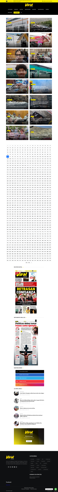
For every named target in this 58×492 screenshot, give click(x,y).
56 (12, 152)
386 (27, 191)
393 (45, 191)
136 (32, 161)
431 (50, 196)
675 (30, 227)
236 (12, 174)
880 (47, 251)
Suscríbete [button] (16, 12)
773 (50, 238)
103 (40, 156)
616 (17, 220)
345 (15, 187)
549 (30, 211)
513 (30, 207)
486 (7, 205)
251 (50, 174)
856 (32, 249)
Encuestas (10, 12)
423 (30, 196)
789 (45, 240)
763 (25, 238)
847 (10, 249)
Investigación (27, 9)
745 (25, 236)
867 (15, 251)
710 (27, 231)
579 (15, 216)
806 (42, 242)
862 (47, 249)
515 (35, 207)
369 (30, 189)
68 (42, 152)
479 (35, 203)
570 (37, 214)
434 (12, 198)
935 (50, 258)
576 (7, 216)
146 (12, 163)
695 (35, 229)
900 (7, 256)
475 (25, 203)
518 (42, 207)
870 (22, 251)
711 (30, 231)
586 (32, 216)
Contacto (29, 441)
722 (12, 233)
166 (17, 165)
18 (7, 147)
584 (27, 216)
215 (50, 169)
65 (35, 152)
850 (17, 249)
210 (37, 169)
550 (32, 211)
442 (32, 198)
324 (7, 185)
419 (20, 196)
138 (37, 161)
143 (50, 161)
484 (47, 203)
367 (25, 189)
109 (10, 158)
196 (47, 167)
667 (10, 227)
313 (25, 183)
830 (12, 247)
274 (17, 178)
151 (25, 163)
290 (12, 180)
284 (42, 178)
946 (32, 260)
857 (35, 249)
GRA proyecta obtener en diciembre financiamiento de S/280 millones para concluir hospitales (17, 26)
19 (10, 147)
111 (15, 158)
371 (35, 189)
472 (17, 203)
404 (27, 194)
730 (32, 233)
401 (20, 194)
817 (25, 244)
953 (50, 260)
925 (25, 258)
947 (35, 260)
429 (45, 196)
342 (7, 187)
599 (20, 218)
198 (7, 169)
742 (17, 236)
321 (45, 183)
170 (27, 165)
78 (22, 154)
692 (27, 229)
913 (40, 256)
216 (7, 172)
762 (22, 238)
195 (45, 167)
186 (22, 167)
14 (42, 145)
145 (10, 163)
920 (12, 258)
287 (50, 178)
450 (7, 200)
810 (7, 244)
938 (12, 260)
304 (47, 180)
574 (47, 214)
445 (40, 198)
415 (10, 196)
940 (17, 260)
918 (7, 258)
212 (42, 169)
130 (17, 161)
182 (12, 167)
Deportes (34, 9)
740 (12, 236)
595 (10, 218)
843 (45, 247)
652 (17, 225)
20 (12, 147)
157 (40, 163)
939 (15, 260)
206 (27, 169)
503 (50, 205)
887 (20, 253)
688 (17, 229)
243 (30, 174)
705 (15, 231)
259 (25, 176)
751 (40, 236)
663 (45, 225)
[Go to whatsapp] (55, 489)
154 (32, 163)
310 (17, 183)
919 (10, 258)
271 (10, 178)
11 (35, 145)
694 (32, 229)
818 (27, 244)
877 (40, 251)
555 (45, 211)
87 (45, 154)
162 (7, 165)
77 (20, 154)
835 (25, 247)
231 (45, 172)
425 (35, 196)
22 (17, 147)
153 (30, 163)
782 (27, 240)
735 (45, 233)
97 (25, 156)
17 (50, 145)
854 (27, 249)
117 (30, 158)
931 (40, 258)
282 (37, 178)
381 (15, 191)
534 (37, 209)
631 (10, 222)
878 (42, 251)
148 (17, 163)
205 (25, 169)
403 (25, 194)
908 (27, 256)
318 (37, 183)
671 (20, 227)
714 (37, 231)
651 (15, 225)
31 (40, 147)
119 (35, 158)
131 (20, 161)
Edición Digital (41, 9)
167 (20, 165)
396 (7, 194)
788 (42, 240)
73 (10, 154)
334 (32, 185)
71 (50, 152)
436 (17, 198)
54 (7, 152)
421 (25, 196)
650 (12, 225)
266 (42, 176)
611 (50, 218)
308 (12, 183)
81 (30, 154)
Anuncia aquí (29, 437)
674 (27, 227)
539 (50, 209)
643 (40, 222)
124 (47, 158)
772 (47, 238)
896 (42, 253)
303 (45, 180)
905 (20, 256)
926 (27, 258)
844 (47, 247)
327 (15, 185)
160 (47, 163)
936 (7, 260)
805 (40, 242)
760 (17, 238)
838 (32, 247)
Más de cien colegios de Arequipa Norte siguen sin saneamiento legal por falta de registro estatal (16, 42)
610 (47, 218)
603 (30, 218)
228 (37, 172)
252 (7, 176)
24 (22, 147)
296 (27, 180)
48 (37, 149)
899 (50, 253)
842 (42, 247)
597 (15, 218)
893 (35, 253)
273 (15, 178)
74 (12, 154)
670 (17, 227)
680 (42, 227)
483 (45, 203)
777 (15, 240)
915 (45, 256)
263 (35, 176)
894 (37, 253)
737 (50, 233)
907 (25, 256)
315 (30, 183)
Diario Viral (8, 484)
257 (20, 176)
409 (40, 194)
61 (25, 152)
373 (40, 189)
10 (32, 145)
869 (20, 251)
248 (42, 174)
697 (40, 229)
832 (17, 247)
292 (17, 180)
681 (45, 227)
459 (30, 200)
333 (30, 185)
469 (10, 203)
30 (37, 147)
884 (12, 253)
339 (45, 185)
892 (32, 253)
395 (50, 191)
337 (40, 185)
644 (42, 222)
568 (32, 214)
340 (47, 185)
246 (37, 174)
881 (50, 251)
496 (32, 205)
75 (15, 154)
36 (7, 149)
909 (30, 256)
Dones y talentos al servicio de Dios (27, 408)
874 (32, 251)
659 (35, 225)
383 (20, 191)
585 (30, 216)
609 (45, 218)
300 (37, 180)
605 (35, 218)
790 (47, 240)
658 (32, 225)
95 (20, 156)
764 (27, 238)
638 (27, 222)
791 (50, 240)
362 (12, 189)
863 (50, 249)
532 (32, 209)
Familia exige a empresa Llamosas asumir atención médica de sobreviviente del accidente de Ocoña (40, 26)
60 (22, 152)
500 (42, 205)
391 (40, 191)
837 (30, 247)
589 (40, 216)
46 (32, 149)
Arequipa (16, 9)
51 (45, 149)
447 (45, 198)
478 (32, 203)
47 (35, 149)
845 (50, 247)
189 (30, 167)
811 (10, 244)
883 (10, 253)
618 (22, 220)
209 (35, 169)
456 (22, 200)
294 (22, 180)
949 (40, 260)
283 (40, 178)
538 (47, 209)
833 (20, 247)
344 (12, 187)
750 (37, 236)
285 (45, 178)
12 (37, 145)
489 (15, 205)
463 (40, 200)
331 (25, 185)
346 (17, 187)
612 (7, 220)
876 (37, 251)
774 (7, 240)
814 (17, 244)
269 (50, 176)
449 (50, 198)
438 (22, 198)
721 (10, 233)
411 (45, 194)
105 (45, 156)
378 (7, 191)
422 (27, 196)
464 (42, 200)
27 (30, 147)
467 (50, 200)
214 (47, 169)
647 (50, 222)
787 (40, 240)
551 (35, 211)
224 (27, 172)
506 (12, 207)
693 (30, 229)
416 (12, 196)
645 (45, 222)
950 (42, 260)
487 (10, 205)
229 (40, 172)
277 (25, 178)
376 (47, 189)
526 (17, 209)
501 (45, 205)
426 (37, 196)
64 (32, 152)
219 (15, 172)
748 (32, 236)
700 (47, 229)
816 (22, 244)
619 (25, 220)
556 (47, 211)
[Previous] (8, 145)
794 (12, 242)
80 (27, 154)
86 (42, 154)
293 (20, 180)
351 (30, 187)
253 (10, 176)
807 (45, 242)
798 (22, 242)
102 (37, 156)
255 (15, 176)
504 (7, 207)
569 (35, 214)
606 (37, 218)
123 (45, 158)
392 (42, 191)
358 (47, 187)
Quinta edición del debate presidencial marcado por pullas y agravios (31, 416)
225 (30, 172)
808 (47, 242)
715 (40, 231)
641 (35, 222)
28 (32, 147)
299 (35, 180)
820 (32, 244)
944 (27, 260)
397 (10, 194)
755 (50, 236)
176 (42, 165)
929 (35, 258)
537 (45, 209)
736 (47, 233)
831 (15, 247)
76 (17, 154)
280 (32, 178)
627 (45, 220)
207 (30, 169)
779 (20, 240)
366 (22, 189)
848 (12, 249)
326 (12, 185)
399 (15, 194)
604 (32, 218)
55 (10, 152)
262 (32, 176)
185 (20, 167)
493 (25, 205)
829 (10, 247)
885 (15, 253)
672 (22, 227)
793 (10, 242)
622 (32, 220)
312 (22, 183)
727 (25, 233)
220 (17, 172)
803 (35, 242)
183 (15, 167)
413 (50, 194)
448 (47, 198)
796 (17, 242)
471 (15, 203)
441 (30, 198)
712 (32, 231)
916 (47, 256)
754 (47, 236)
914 (42, 256)
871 (25, 251)
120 (37, 158)
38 (12, 149)
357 (45, 187)
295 (25, 180)
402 (22, 194)
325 (10, 185)
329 (20, 185)
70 (47, 152)
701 (50, 229)
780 (22, 240)
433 (10, 198)
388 (32, 191)
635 (20, 222)
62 (27, 152)
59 (20, 152)
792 (7, 242)
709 (25, 231)
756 (7, 238)
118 (32, 158)
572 (42, 214)
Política (21, 9)
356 (42, 187)
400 (17, 194)
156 (37, 163)
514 (32, 207)
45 (30, 149)
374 (42, 189)
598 (17, 218)
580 (17, 216)
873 (30, 251)
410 (42, 194)
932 (42, 258)
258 (22, 176)
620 (27, 220)
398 (12, 194)
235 (10, 174)
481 (40, 203)
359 (50, 187)
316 (32, 183)
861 (45, 249)
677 (35, 227)
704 (12, 231)
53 (50, 149)
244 (32, 174)
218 (12, 172)
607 (40, 218)
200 (12, 169)
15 (45, 145)
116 (27, 158)
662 (42, 225)
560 (12, 214)
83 (35, 154)
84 (37, 154)
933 (45, 258)
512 (27, 207)
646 (47, 222)
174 (37, 165)
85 (40, 154)
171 (30, 165)
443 (35, 198)
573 (45, 214)
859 (40, 249)
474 (22, 203)
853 (25, 249)
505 (10, 207)
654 (22, 225)
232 (47, 172)
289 (10, 180)
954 (26, 262)
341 (50, 185)
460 (32, 200)
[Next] (31, 263)
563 (20, 214)
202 (17, 169)
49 (40, 149)
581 (20, 216)
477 (30, 203)
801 (30, 242)
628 (47, 220)
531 (30, 209)
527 (20, 209)
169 (25, 165)
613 (10, 220)
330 (22, 185)
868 (17, 251)
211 (40, 169)
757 (10, 238)
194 (42, 167)
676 (32, 227)
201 (15, 169)
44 (27, 149)
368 (27, 189)
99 (30, 156)
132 (22, 161)
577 (10, 216)
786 (37, 240)
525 (15, 209)
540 (7, 211)
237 (15, 174)
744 (22, 236)
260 (27, 176)
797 (20, 242)
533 (35, 209)
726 (22, 233)
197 (50, 167)
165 (15, 165)
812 (12, 244)
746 (27, 236)
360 (7, 189)
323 (50, 183)
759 (15, 238)
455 (20, 200)
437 (20, 198)
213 (45, 169)
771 (45, 238)
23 (20, 147)
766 (32, 238)
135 (30, 161)
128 (12, 161)
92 (12, 156)
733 (40, 233)
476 (27, 203)
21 (15, 147)
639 (30, 222)
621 (30, 220)
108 (7, 158)
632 (12, 222)
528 (22, 209)
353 (35, 187)
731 (35, 233)
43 (25, 149)
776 (12, 240)
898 (47, 253)
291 (15, 180)
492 (22, 205)
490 (17, 205)
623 (35, 220)
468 (7, 203)
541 (10, 211)
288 (7, 180)
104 (42, 156)
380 (12, 191)
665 (50, 225)
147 (15, 163)
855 (30, 249)
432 (7, 198)
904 (17, 256)
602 (27, 218)
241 (25, 174)
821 (35, 244)
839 (35, 247)
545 (20, 211)
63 (30, 152)
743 (20, 236)
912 (37, 256)
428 (42, 196)
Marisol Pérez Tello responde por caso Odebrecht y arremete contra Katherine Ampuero (31, 424)
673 (25, 227)
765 (30, 238)
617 (20, 220)
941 (20, 260)
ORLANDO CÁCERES (37, 29)
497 (35, 205)
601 (25, 218)
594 (7, 218)
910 (32, 256)
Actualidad (10, 9)
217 (10, 172)
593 (50, 216)
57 (15, 152)
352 (32, 187)
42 (22, 149)
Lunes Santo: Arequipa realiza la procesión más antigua (32, 393)
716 (42, 231)
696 (37, 229)
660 (37, 225)
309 (15, 183)
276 (22, 178)
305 (50, 180)
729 (30, 233)
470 (12, 203)
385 (25, 191)
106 (47, 156)
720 (7, 233)
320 (42, 183)
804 (37, 242)
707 (20, 231)
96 (22, 156)
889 (25, 253)
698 (42, 229)
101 (35, 156)
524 (12, 209)
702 (7, 231)
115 (25, 158)
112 (17, 158)
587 (35, 216)
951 (45, 260)
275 (20, 178)
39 (15, 149)
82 (32, 154)
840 (37, 247)
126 (7, 161)
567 (30, 214)
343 (10, 187)
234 (7, 174)
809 (50, 242)
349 (25, 187)
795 (15, 242)
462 (37, 200)
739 (10, 236)
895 (40, 253)
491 (20, 205)
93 (15, 156)
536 (42, 209)
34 (47, 147)
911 (35, 256)
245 (35, 174)
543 (15, 211)
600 (22, 218)
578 (12, 216)
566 (27, 214)
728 (27, 233)
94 (17, 156)
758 (12, 238)
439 (25, 198)
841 (40, 247)
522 (7, 209)
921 (15, 258)
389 (35, 191)
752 (42, 236)
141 (45, 161)
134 (27, 161)
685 (10, 229)
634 (17, 222)
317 (35, 183)
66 (37, 152)
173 (35, 165)
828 (7, 247)
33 (45, 147)
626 (42, 220)
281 (35, 178)
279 (30, 178)
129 (15, 161)
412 (47, 194)
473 (20, 203)
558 (7, 214)
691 (25, 229)
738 (7, 236)
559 (10, 214)
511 (25, 207)
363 (15, 189)
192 (37, 167)
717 (45, 231)
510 (22, 207)
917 (50, 256)
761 (20, 238)
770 (42, 238)
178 (47, 165)
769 (40, 238)
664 (47, 225)
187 (25, 167)
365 (20, 189)
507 (15, 207)
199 (10, 169)
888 (22, 253)
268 (47, 176)
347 (20, 187)
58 (17, 152)
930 (37, 258)
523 (10, 209)
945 (30, 260)
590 (42, 216)
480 (37, 203)
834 (22, 247)
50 (42, 149)
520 (47, 207)
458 (27, 200)
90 (7, 156)
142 (47, 161)
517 (40, 207)
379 (10, 191)
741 (15, 236)
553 (40, 211)
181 (10, 167)
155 (35, 163)
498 (37, 205)
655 (25, 225)
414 (7, 196)
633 (15, 222)
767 (35, 238)
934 (47, 258)
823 (40, 244)
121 (40, 158)
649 (10, 225)
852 (22, 249)
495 (30, 205)
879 (45, 251)
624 (37, 220)
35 (50, 147)
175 (40, 165)
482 (42, 203)
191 (35, 167)
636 (22, 222)
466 (47, 200)
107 (50, 156)
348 (22, 187)
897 (45, 253)
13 (40, 145)
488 (12, 205)
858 (37, 249)
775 (10, 240)
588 (37, 216)
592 (47, 216)
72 (7, 154)
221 (20, 172)
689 (20, 229)
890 (27, 253)
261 (30, 176)
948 (37, 260)
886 (17, 253)
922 (17, 258)
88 (47, 154)
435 (15, 198)
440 (27, 198)
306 (7, 183)
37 (10, 149)
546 (22, 211)
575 (50, 214)
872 (27, 251)
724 (17, 233)
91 (10, 156)
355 (40, 187)
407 (35, 194)
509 (20, 207)
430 (47, 196)
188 (27, 167)
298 (32, 180)
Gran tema (22, 391)
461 (35, 200)
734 (42, 233)
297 (30, 180)
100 (32, 156)
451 (10, 200)
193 (40, 167)
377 (50, 189)
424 (32, 196)
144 (7, 163)
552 (37, 211)
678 (37, 227)
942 (22, 260)
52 (47, 149)
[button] (28, 364)
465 (45, 200)
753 (45, 236)
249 (45, 174)
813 (15, 244)
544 (17, 211)
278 (27, 178)
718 (47, 231)
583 (25, 216)
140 (42, 161)
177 (45, 165)
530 (27, 209)
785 (35, 240)
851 (20, 249)
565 (25, 214)
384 (22, 191)
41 (20, 149)
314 (27, 183)
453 (15, 200)
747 (30, 236)
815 (20, 244)
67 (40, 152)
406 (32, 194)
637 (25, 222)
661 (40, 225)
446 (42, 198)
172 (32, 165)
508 (17, 207)
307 (10, 183)
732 (37, 233)
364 (17, 189)
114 (22, 158)
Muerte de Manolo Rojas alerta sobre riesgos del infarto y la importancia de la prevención (32, 401)
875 (35, 251)
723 (15, 233)
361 (10, 189)
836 (27, 247)
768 (37, 238)
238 (17, 174)
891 (30, 253)
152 (27, 163)
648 (7, 225)
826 (47, 244)
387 (30, 191)
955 (29, 262)
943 (25, 260)
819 (30, 244)
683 (50, 227)
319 (40, 183)
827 (50, 244)
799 (25, 242)
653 (20, 225)
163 (10, 165)
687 (15, 229)
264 (37, 176)
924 (22, 258)
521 (50, 207)
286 (47, 178)
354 (37, 187)
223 (25, 172)
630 (7, 222)
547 (25, 211)
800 (27, 242)
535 (40, 209)
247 (40, 174)
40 (17, 149)
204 (22, 169)
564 (22, 214)
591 (45, 216)
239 (20, 174)
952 (47, 260)
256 (17, 176)
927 (30, 258)
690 (22, 229)
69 (45, 152)
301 (40, 180)
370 (32, 189)
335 (35, 185)
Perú (21, 398)
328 (17, 185)
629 (50, 220)
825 (45, 244)
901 (10, 256)
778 (17, 240)
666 (7, 227)
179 (50, 165)
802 (32, 242)
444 (37, 198)
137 (35, 161)
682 (47, 227)
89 (50, 154)
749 (35, 236)
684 (7, 229)
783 (30, 240)
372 (37, 189)
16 (47, 145)
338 (42, 185)
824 (42, 244)
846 (7, 249)
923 (20, 258)
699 (45, 229)
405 (30, 194)
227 (35, 172)
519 (45, 207)
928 (32, 258)
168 (22, 165)
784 (32, 240)
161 (50, 163)
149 (20, 163)
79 (25, 154)
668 (12, 227)
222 (22, 172)
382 (17, 191)
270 (7, 178)
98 (27, 156)
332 (27, 185)
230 (42, 172)
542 (12, 211)
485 (50, 203)
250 (47, 174)
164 (12, 165)
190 (32, 167)
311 (20, 183)
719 (50, 231)
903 (15, 256)
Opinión (47, 9)
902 (12, 256)
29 (35, 147)
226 (32, 172)
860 (42, 249)
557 (50, 211)
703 (10, 231)
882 (7, 253)
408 (37, 194)
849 (15, 249)
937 (10, 260)
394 (47, 191)
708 (22, 231)
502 (47, 205)
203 (20, 169)
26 (27, 147)
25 (25, 147)
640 (32, 222)
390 (37, 191)
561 (15, 214)
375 (45, 189)
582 (22, 216)
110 (12, 158)
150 (22, 163)
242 (27, 174)
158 (42, 163)
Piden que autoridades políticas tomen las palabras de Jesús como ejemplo (22, 1)
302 (42, 180)
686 (12, 229)
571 (40, 214)
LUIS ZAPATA (12, 29)
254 (12, 176)
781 (25, 240)
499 (40, 205)
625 (40, 220)
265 (40, 176)
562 (17, 214)
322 (47, 183)
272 (12, 178)
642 (37, 222)
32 (42, 147)
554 (42, 211)
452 (12, 200)
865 (10, 251)
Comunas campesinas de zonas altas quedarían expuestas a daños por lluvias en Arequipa (41, 42)
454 (17, 200)
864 (7, 251)
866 (12, 251)
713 (35, 231)
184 (17, 167)
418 (17, 196)
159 (45, 163)
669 (15, 227)
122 (42, 158)
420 (22, 196)
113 (20, 158)
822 (37, 244)
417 (15, 196)
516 (37, 207)
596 (12, 218)
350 (27, 187)
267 (45, 176)
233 (50, 172)
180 (7, 167)
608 (42, 218)
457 (25, 200)
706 (17, 231)
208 (32, 169)
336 (37, 185)
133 (25, 161)
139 (40, 161)
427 (40, 196)
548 (27, 211)
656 (27, 225)
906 (22, 256)
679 (40, 227)
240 (22, 174)
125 (50, 158)
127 (10, 161)
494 (27, 205)
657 (30, 225)
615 (15, 220)
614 (12, 220)
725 (20, 233)
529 (25, 209)
